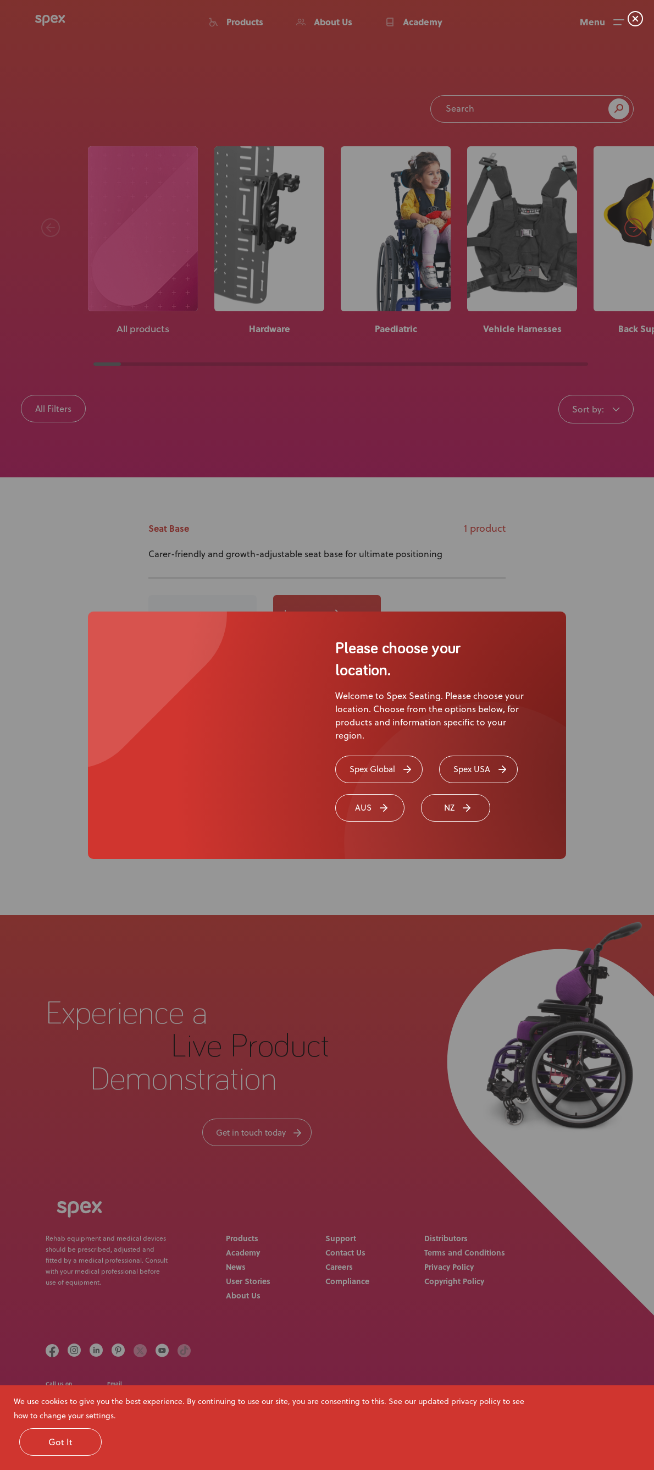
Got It (60, 1442)
